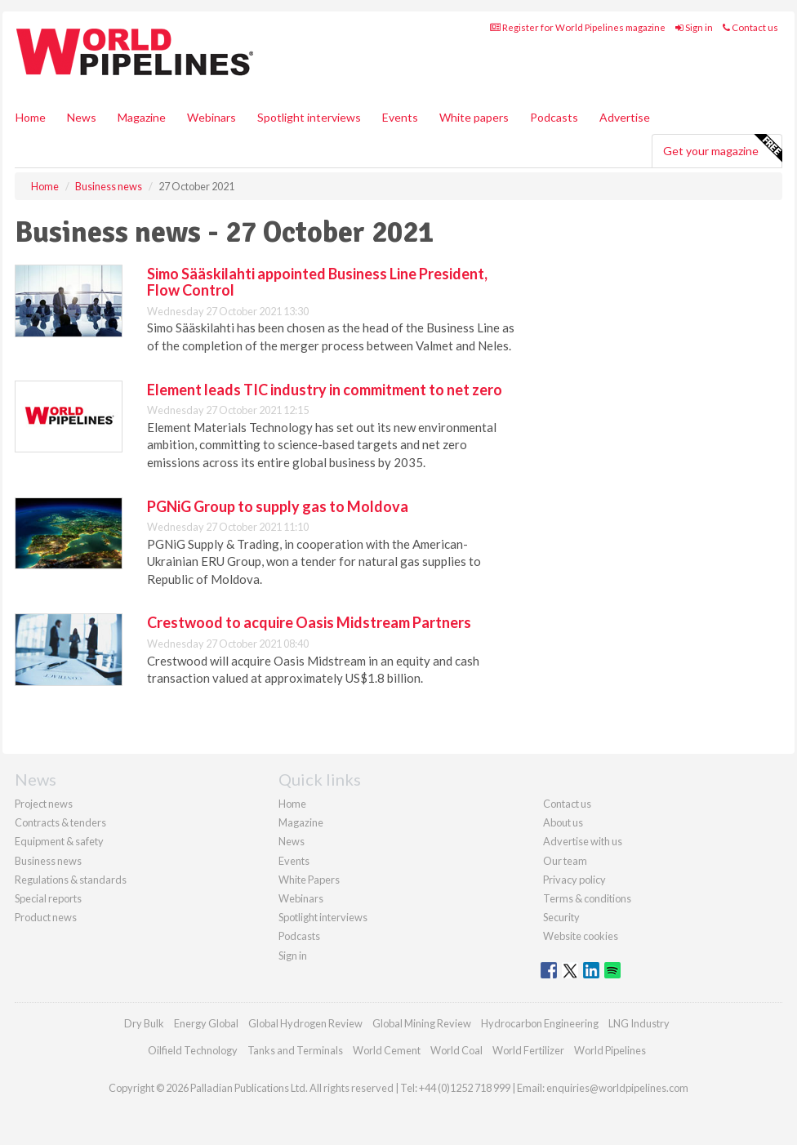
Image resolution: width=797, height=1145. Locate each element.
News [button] (81, 117)
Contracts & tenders (60, 822)
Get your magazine (722, 149)
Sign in (694, 27)
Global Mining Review (421, 1023)
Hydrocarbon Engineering (540, 1023)
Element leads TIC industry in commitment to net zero (324, 390)
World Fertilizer (528, 1050)
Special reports (48, 898)
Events (400, 117)
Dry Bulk (144, 1023)
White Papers (309, 879)
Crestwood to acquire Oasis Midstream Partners (309, 622)
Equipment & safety (59, 841)
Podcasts (554, 117)
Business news (48, 860)
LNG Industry (639, 1023)
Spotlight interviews (309, 117)
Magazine (142, 117)
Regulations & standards (71, 879)
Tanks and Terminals (295, 1050)
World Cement (387, 1050)
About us (563, 822)
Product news (46, 917)
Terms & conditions (587, 898)
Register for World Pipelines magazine (578, 27)
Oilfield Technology (193, 1050)
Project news (44, 803)
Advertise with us (582, 841)
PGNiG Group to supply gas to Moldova (277, 506)
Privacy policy (574, 879)
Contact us (750, 27)
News (291, 841)
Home (31, 117)
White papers (474, 117)
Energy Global (206, 1023)
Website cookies (580, 935)
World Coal (456, 1050)
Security (561, 917)
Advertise (624, 117)
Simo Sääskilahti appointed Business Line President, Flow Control (317, 282)
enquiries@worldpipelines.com (617, 1087)
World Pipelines (610, 1050)
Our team (565, 860)
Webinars (211, 117)
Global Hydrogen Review (305, 1023)
